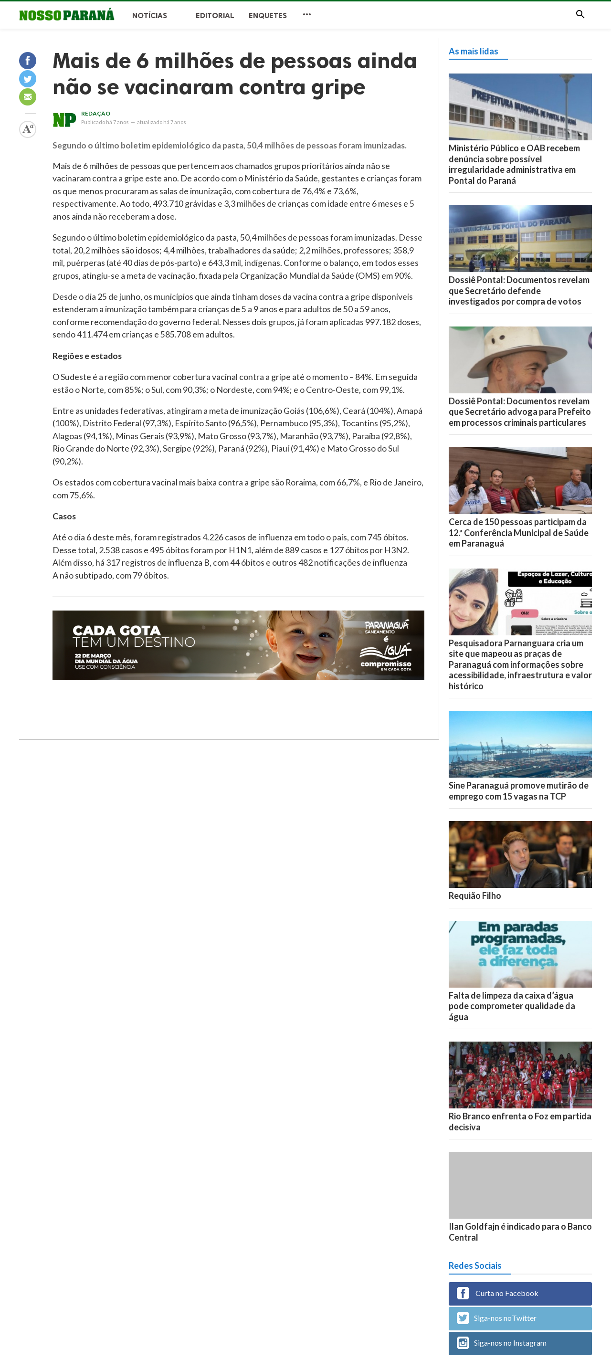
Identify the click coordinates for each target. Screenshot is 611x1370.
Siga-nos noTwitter (497, 1318)
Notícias (149, 15)
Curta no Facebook (497, 1293)
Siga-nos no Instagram (502, 1343)
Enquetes (268, 15)
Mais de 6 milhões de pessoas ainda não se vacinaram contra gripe (235, 73)
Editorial (215, 15)
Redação (95, 113)
